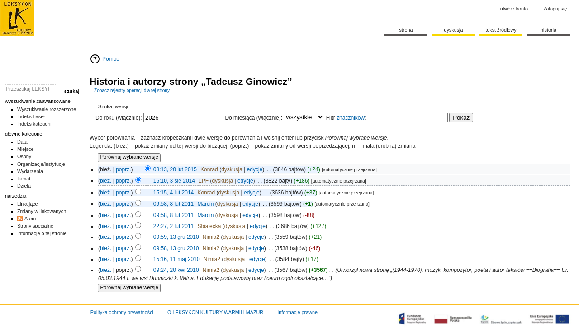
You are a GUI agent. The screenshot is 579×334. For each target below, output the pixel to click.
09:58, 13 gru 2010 (176, 248)
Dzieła (24, 186)
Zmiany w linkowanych (41, 211)
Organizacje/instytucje (41, 164)
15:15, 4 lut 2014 (173, 192)
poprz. (123, 169)
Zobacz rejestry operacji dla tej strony (132, 90)
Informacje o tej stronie (42, 233)
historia (548, 30)
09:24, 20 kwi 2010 (176, 270)
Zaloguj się (555, 8)
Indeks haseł (31, 116)
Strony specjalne (35, 225)
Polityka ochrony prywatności (121, 312)
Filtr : (346, 118)
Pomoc (110, 59)
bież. (105, 181)
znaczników (351, 118)
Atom (30, 218)
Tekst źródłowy (501, 30)
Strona (406, 30)
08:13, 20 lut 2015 (175, 169)
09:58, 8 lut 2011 (173, 204)
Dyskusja (453, 30)
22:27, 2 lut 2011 (173, 226)
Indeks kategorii (34, 123)
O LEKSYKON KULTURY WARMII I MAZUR (215, 312)
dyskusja (231, 169)
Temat (24, 178)
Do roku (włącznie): (118, 118)
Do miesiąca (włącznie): (253, 118)
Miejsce (25, 149)
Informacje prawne (297, 312)
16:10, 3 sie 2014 (174, 181)
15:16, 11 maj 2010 (176, 259)
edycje (255, 169)
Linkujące (27, 204)
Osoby (24, 156)
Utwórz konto (514, 8)
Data (22, 142)
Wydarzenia (30, 171)
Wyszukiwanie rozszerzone (46, 109)
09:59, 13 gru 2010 (176, 237)
